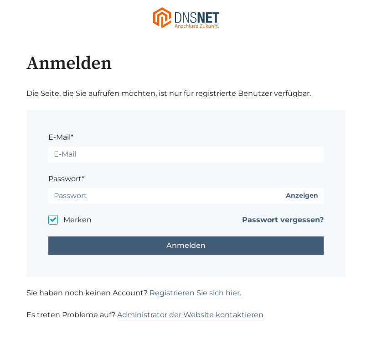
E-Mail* (60, 137)
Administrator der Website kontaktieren (190, 314)
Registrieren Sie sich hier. (195, 292)
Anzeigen (302, 195)
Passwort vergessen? (283, 219)
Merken (77, 219)
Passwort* (66, 178)
